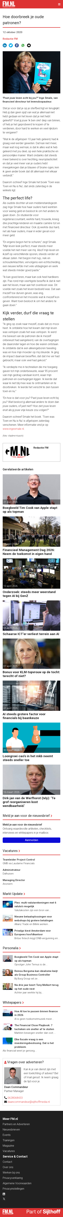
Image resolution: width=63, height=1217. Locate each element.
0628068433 (15, 1097)
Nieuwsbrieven (11, 1129)
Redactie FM (10, 38)
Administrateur (11, 869)
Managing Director (14, 880)
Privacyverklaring (13, 1178)
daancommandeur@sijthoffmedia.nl (29, 1101)
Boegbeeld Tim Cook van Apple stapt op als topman (30, 510)
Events (7, 1135)
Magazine (8, 1145)
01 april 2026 (10, 708)
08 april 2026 (10, 628)
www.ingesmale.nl (13, 428)
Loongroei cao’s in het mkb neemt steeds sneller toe (28, 758)
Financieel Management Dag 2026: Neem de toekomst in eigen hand (29, 552)
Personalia (10, 948)
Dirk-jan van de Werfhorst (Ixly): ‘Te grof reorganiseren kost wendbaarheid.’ (29, 802)
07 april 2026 (10, 666)
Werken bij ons (11, 1172)
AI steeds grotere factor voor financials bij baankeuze (24, 716)
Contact (7, 1161)
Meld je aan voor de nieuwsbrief (26, 816)
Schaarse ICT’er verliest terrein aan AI (31, 634)
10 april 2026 (10, 585)
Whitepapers (12, 1002)
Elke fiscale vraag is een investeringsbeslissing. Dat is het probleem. (34, 1043)
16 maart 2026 (11, 792)
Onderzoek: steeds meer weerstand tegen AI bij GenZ (29, 594)
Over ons (8, 1167)
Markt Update (13, 894)
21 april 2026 (10, 501)
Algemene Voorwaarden (17, 1183)
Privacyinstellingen (13, 1188)
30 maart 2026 (11, 750)
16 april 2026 (10, 543)
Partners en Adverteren (16, 1124)
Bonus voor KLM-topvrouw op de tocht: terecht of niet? (31, 674)
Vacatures (10, 851)
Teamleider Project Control (19, 859)
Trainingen (8, 1140)
